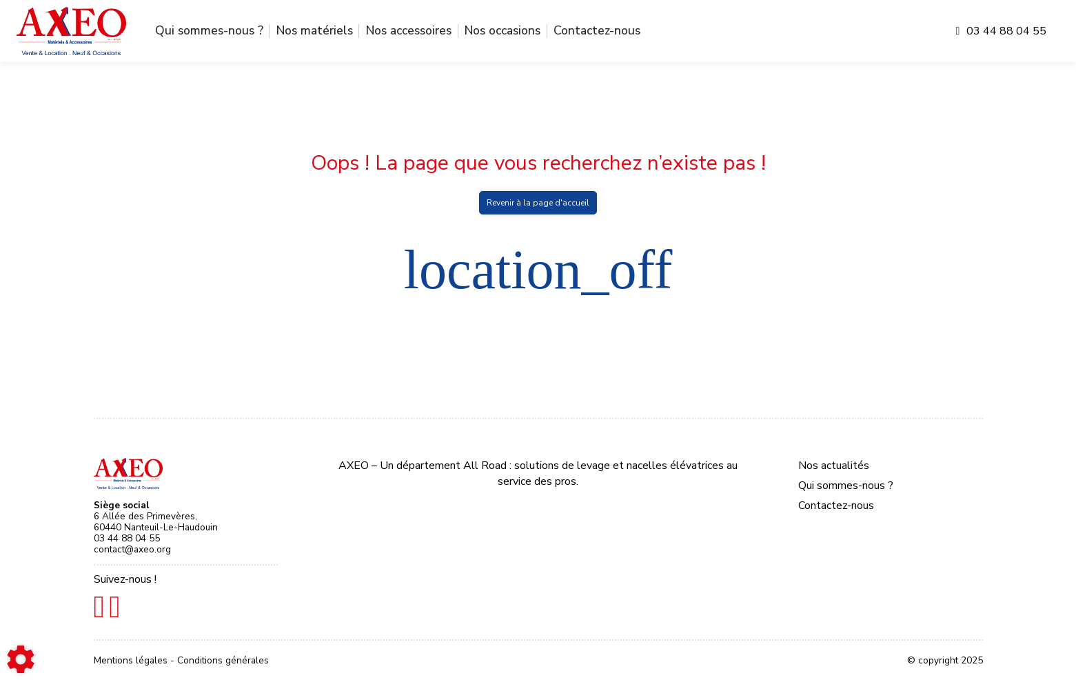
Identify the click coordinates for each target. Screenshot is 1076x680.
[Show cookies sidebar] (20, 659)
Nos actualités (833, 465)
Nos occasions (502, 30)
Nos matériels (314, 30)
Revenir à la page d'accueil (538, 202)
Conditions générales (223, 660)
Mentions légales (132, 660)
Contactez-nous (597, 30)
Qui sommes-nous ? (209, 30)
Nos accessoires (408, 30)
